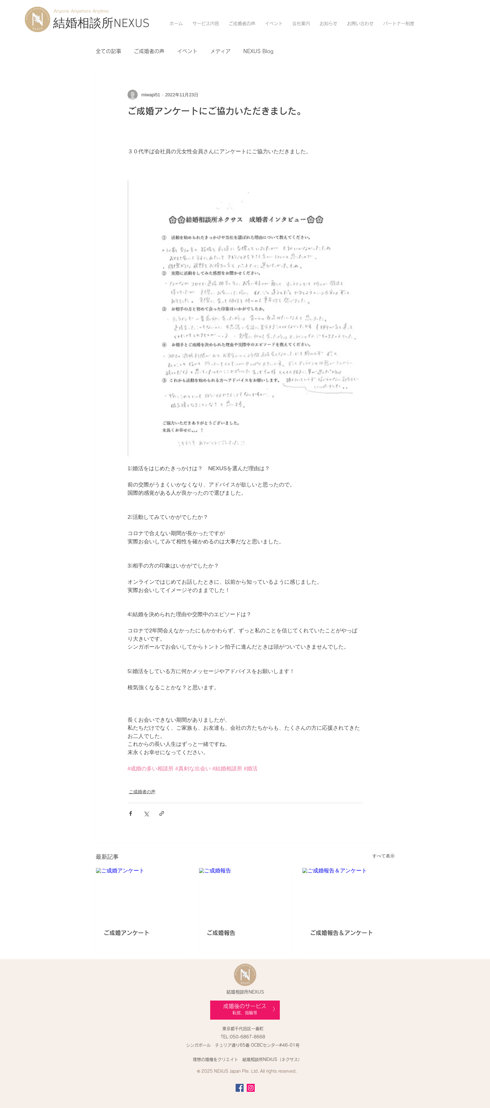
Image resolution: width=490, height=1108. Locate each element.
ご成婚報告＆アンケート (341, 933)
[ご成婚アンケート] (142, 893)
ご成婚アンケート (126, 933)
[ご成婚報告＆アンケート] (348, 893)
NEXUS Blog (258, 51)
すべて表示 (383, 855)
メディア (220, 51)
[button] (206, 23)
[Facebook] (240, 1088)
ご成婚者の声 (149, 51)
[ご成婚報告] (245, 893)
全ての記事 (108, 51)
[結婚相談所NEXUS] (101, 24)
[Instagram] (251, 1088)
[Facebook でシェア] (131, 813)
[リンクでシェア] (162, 813)
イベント (187, 51)
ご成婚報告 (221, 933)
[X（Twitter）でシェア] (146, 813)
